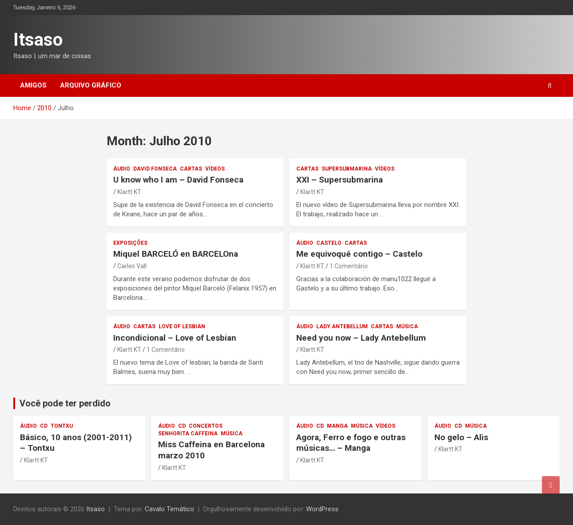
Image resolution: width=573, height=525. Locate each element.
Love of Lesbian (182, 326)
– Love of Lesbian (174, 338)
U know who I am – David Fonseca (178, 180)
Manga (337, 426)
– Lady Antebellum (361, 338)
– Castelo (359, 254)
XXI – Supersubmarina (339, 180)
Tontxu (62, 426)
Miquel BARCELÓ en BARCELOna (175, 254)
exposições (130, 243)
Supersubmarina (347, 169)
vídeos (215, 169)
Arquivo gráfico (90, 85)
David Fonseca (155, 169)
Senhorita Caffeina (188, 433)
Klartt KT (129, 191)
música (407, 326)
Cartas (191, 169)
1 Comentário (349, 266)
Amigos (33, 85)
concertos (206, 426)
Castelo (329, 243)
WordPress (322, 509)
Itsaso (38, 39)
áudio (121, 169)
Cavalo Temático (169, 509)
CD (44, 426)
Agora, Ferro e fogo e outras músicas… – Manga (351, 442)
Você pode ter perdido (65, 403)
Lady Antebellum (342, 326)
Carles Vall (132, 266)
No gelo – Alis (461, 437)
